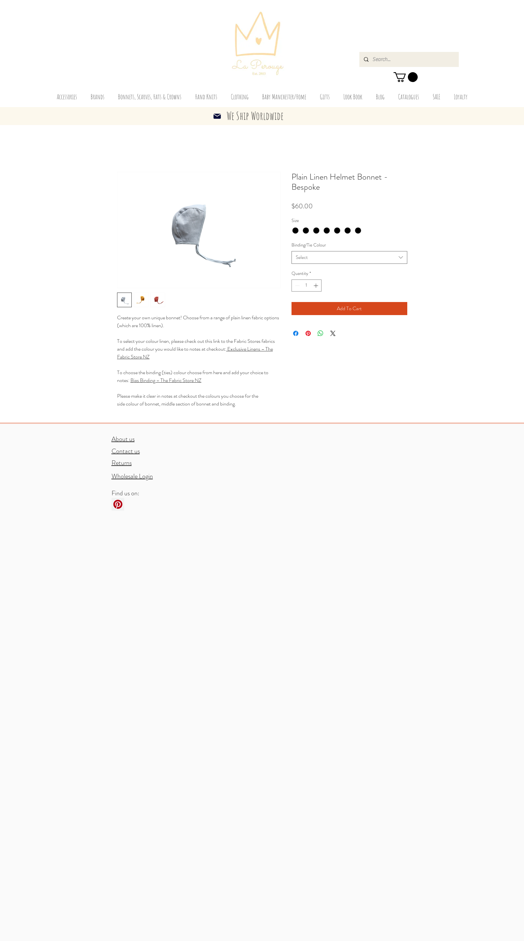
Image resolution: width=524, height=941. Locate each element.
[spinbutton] (306, 285)
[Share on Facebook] (296, 333)
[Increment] (316, 285)
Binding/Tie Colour (309, 245)
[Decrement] (296, 285)
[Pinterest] (118, 504)
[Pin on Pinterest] (308, 333)
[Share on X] (333, 333)
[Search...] (408, 59)
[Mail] (217, 116)
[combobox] (349, 257)
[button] (406, 77)
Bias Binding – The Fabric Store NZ (166, 380)
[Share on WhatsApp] (320, 333)
